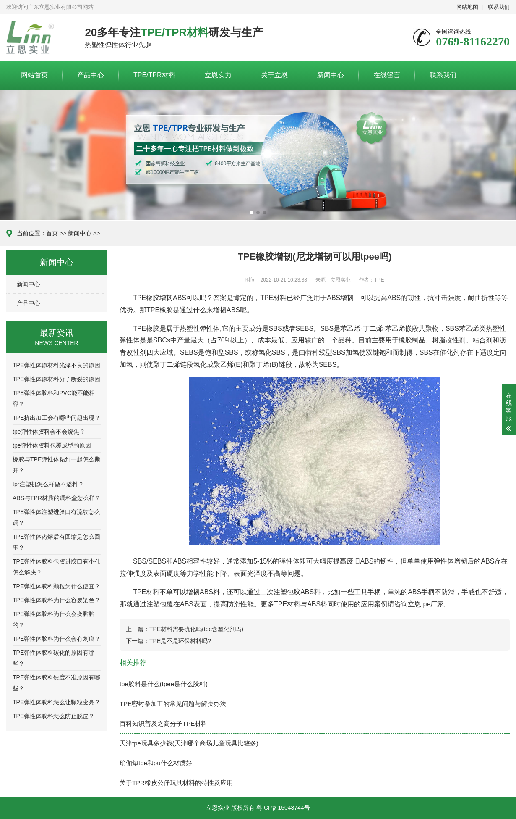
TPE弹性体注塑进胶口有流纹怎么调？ (56, 517)
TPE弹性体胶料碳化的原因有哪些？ (53, 658)
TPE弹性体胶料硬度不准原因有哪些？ (56, 683)
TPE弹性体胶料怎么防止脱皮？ (53, 716)
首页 (52, 233)
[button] (251, 212)
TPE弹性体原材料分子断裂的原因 (56, 379)
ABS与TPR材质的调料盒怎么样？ (57, 498)
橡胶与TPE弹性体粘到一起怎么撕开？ (56, 465)
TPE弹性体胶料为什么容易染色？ (56, 600)
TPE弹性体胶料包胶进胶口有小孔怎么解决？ (56, 567)
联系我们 (499, 7)
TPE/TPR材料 (154, 75)
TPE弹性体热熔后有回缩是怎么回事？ (56, 542)
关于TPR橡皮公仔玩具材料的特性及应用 (176, 782)
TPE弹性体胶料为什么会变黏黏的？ (53, 619)
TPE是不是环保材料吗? (180, 640)
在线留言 (386, 75)
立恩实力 (218, 75)
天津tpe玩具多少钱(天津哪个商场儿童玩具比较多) (189, 743)
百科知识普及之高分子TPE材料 (163, 723)
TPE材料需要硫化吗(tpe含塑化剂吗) (196, 629)
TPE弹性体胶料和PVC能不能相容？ (54, 398)
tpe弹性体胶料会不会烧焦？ (49, 431)
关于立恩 (274, 75)
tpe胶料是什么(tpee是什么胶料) (164, 683)
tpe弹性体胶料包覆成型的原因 (52, 445)
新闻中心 (330, 75)
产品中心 (90, 75)
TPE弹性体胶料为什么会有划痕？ (56, 638)
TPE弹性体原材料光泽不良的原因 (56, 365)
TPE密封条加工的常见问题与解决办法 (173, 703)
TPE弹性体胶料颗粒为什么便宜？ (56, 586)
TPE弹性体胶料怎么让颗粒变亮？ (56, 702)
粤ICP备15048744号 (283, 807)
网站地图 (467, 7)
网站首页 (34, 75)
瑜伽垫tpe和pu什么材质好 (156, 762)
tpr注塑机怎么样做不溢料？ (48, 484)
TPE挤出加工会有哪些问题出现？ (56, 417)
